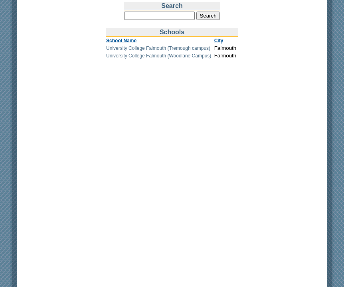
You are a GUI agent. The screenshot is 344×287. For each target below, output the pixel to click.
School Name (121, 40)
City (218, 40)
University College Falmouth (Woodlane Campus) (158, 56)
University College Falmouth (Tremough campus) (158, 48)
